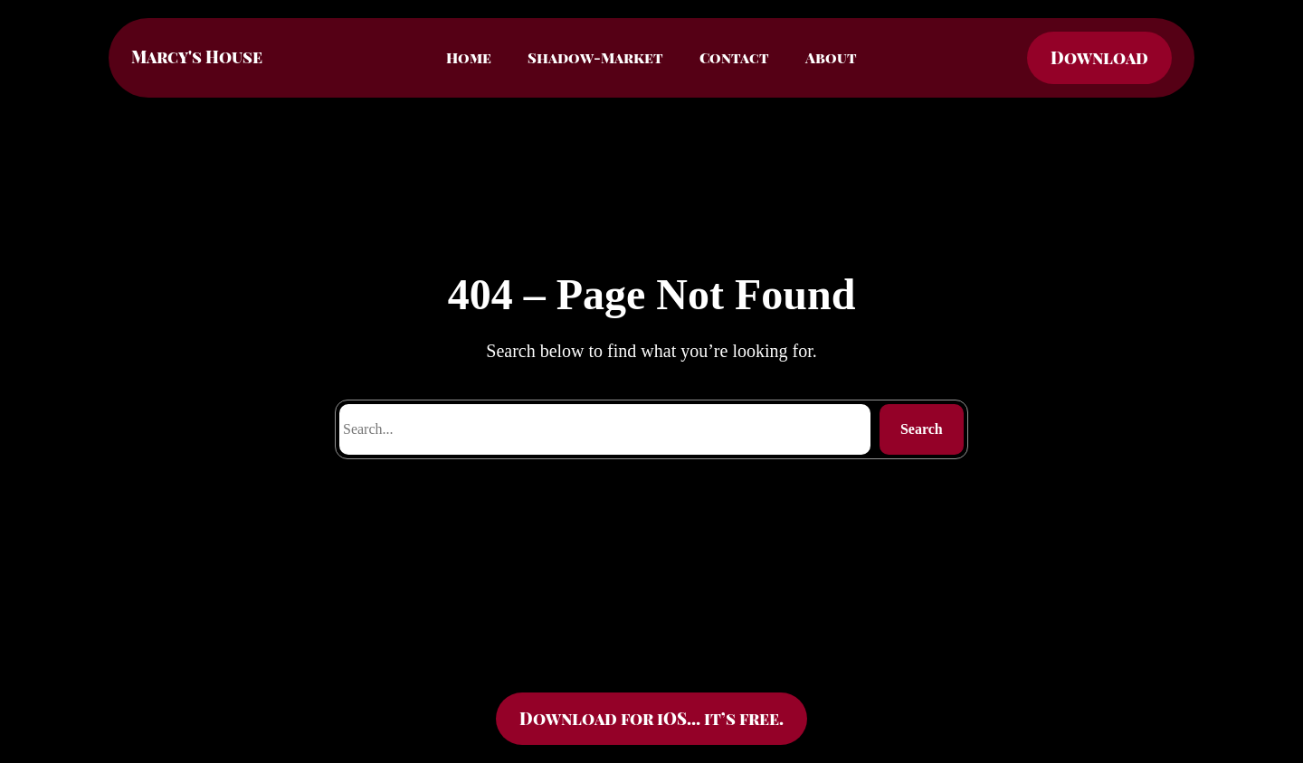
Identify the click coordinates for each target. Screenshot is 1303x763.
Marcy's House (196, 57)
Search (921, 429)
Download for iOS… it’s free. (651, 719)
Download (1099, 58)
